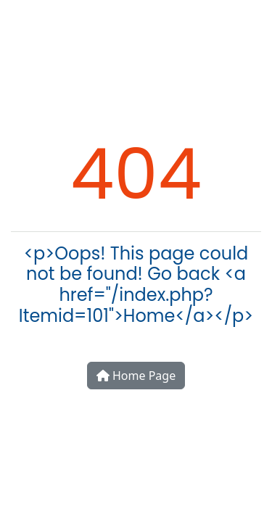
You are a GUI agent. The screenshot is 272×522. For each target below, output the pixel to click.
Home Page (136, 376)
